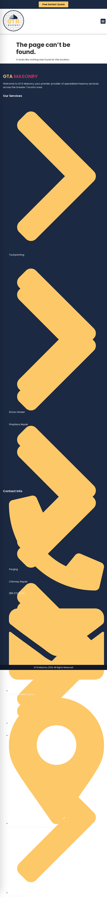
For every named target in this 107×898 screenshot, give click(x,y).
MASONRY (20, 76)
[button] (103, 21)
